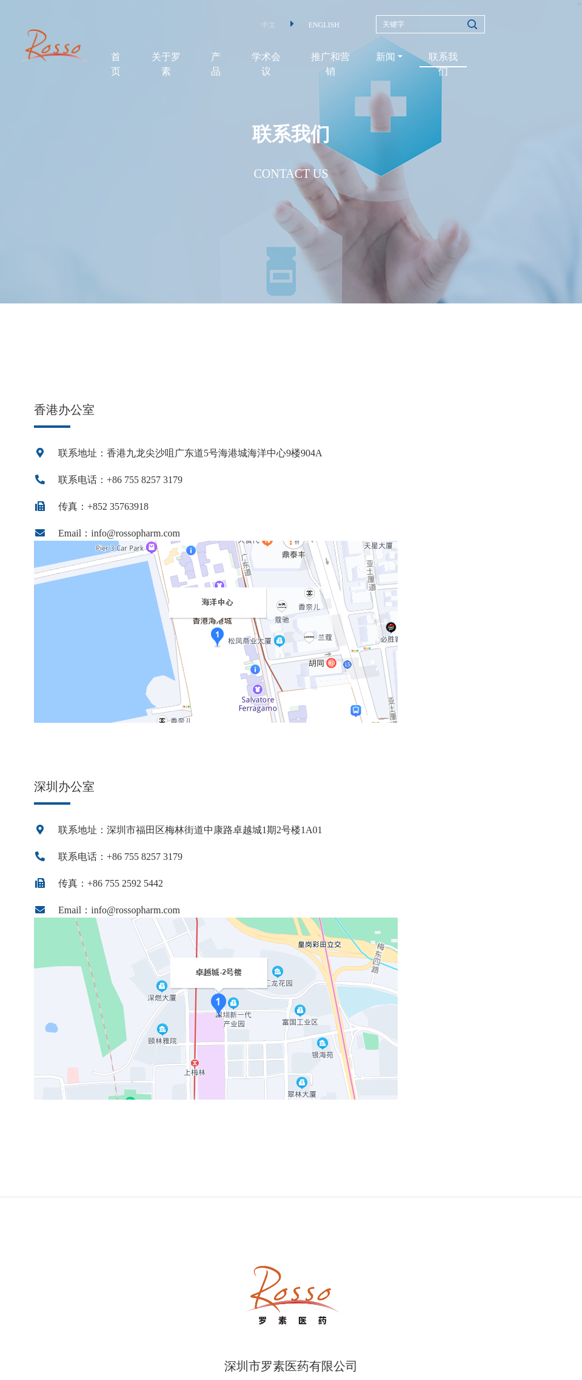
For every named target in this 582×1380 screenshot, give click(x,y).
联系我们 (443, 64)
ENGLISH (324, 25)
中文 (268, 25)
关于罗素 (166, 64)
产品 (216, 64)
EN (579, 3)
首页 (116, 64)
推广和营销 (330, 64)
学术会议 (266, 64)
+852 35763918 (118, 506)
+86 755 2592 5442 (125, 883)
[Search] (430, 24)
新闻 (385, 57)
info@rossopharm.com (135, 533)
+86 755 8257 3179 (144, 480)
